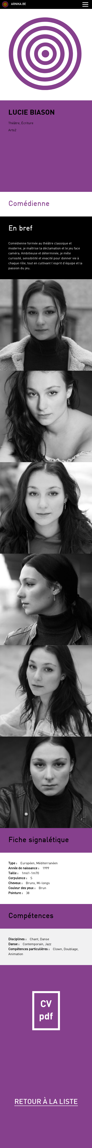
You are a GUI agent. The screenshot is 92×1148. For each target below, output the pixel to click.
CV (46, 1011)
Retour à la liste (46, 1102)
